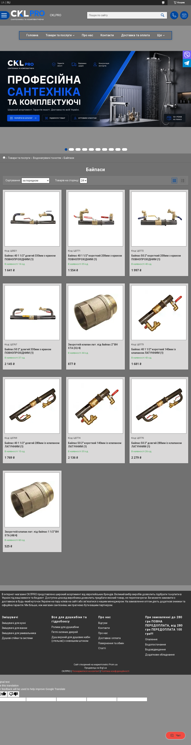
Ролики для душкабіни (65, 627)
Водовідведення (155, 649)
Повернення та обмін (111, 643)
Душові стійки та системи (17, 638)
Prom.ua (113, 664)
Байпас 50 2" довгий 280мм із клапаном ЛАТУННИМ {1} (156, 445)
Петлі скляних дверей (65, 632)
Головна (32, 35)
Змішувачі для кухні (14, 623)
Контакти (107, 35)
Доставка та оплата (135, 35)
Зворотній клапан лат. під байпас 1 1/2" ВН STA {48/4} (32, 533)
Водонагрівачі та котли (47, 157)
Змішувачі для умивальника (19, 633)
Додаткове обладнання (160, 654)
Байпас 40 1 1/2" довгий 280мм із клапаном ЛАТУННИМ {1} (32, 445)
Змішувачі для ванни (14, 627)
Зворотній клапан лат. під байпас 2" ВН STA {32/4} (93, 346)
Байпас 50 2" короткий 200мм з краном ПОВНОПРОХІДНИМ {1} (156, 257)
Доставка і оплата (109, 638)
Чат (175, 735)
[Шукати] (162, 15)
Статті (102, 648)
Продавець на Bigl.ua (95, 668)
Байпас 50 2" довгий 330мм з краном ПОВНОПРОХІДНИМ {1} (28, 351)
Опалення (151, 639)
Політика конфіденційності (115, 671)
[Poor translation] (13, 694)
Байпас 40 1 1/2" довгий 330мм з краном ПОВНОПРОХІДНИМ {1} (30, 257)
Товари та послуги (59, 35)
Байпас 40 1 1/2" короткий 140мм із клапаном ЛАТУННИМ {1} (153, 351)
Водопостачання (155, 644)
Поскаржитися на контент (85, 671)
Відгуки (102, 623)
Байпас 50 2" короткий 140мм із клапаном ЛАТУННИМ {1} (94, 445)
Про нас (87, 35)
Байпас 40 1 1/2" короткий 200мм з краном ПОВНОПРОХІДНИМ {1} (95, 257)
